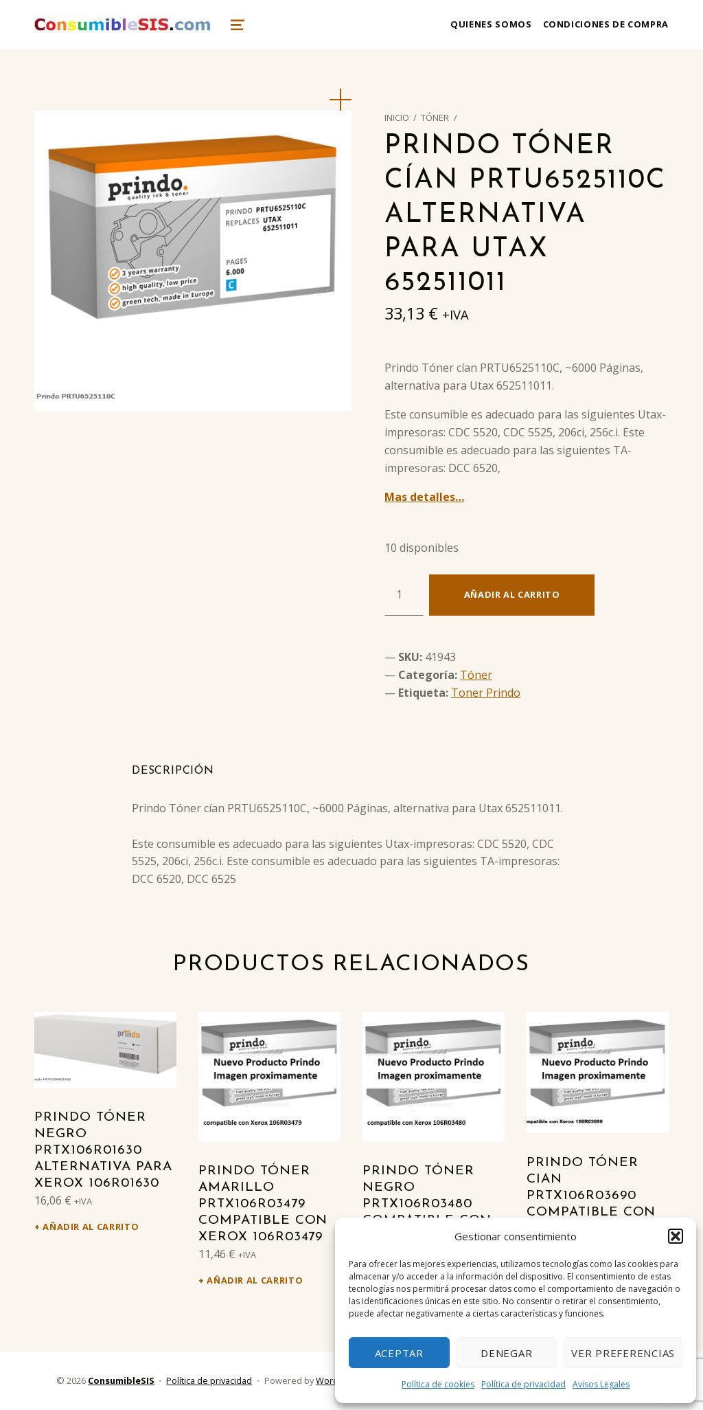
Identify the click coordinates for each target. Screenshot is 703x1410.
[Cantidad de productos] (404, 595)
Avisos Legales (601, 1384)
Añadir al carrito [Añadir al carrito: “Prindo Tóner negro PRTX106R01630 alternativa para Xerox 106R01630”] (91, 1226)
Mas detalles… (424, 496)
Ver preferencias (623, 1353)
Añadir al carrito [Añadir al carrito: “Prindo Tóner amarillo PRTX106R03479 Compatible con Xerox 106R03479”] (255, 1280)
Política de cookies (438, 1384)
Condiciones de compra (606, 24)
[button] (675, 1236)
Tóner (435, 117)
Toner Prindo (485, 692)
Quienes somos (490, 24)
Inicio (396, 117)
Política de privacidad (523, 1384)
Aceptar (399, 1353)
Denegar (506, 1353)
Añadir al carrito (512, 594)
